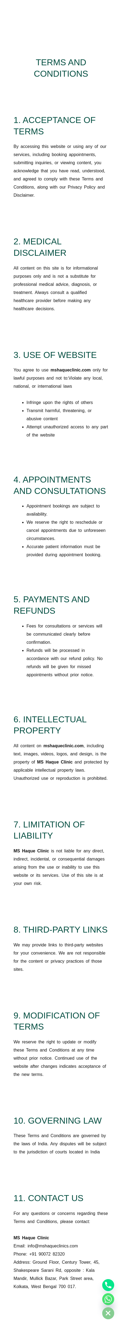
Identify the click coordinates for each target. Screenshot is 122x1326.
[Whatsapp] (108, 1299)
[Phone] (108, 1285)
